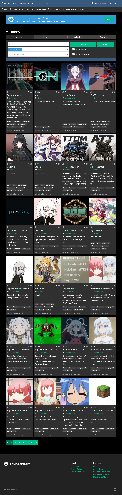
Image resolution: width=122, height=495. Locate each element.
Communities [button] (24, 3)
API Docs (97, 466)
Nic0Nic (96, 98)
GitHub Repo (98, 469)
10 (32, 442)
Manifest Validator (100, 477)
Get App (109, 19)
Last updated (20, 37)
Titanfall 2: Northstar (13, 9)
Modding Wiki (40, 9)
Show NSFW (81, 49)
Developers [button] (36, 3)
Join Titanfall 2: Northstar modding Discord (66, 9)
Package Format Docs (102, 472)
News (47, 3)
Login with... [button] (113, 3)
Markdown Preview (101, 474)
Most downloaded (74, 37)
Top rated (103, 37)
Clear (105, 44)
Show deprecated (83, 54)
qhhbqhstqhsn (70, 98)
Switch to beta (99, 3)
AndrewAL (13, 233)
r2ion (39, 98)
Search (83, 44)
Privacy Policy (76, 469)
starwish (12, 98)
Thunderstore (9, 3)
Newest (46, 37)
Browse (30, 9)
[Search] (38, 44)
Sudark (67, 169)
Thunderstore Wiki (78, 472)
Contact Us (75, 466)
